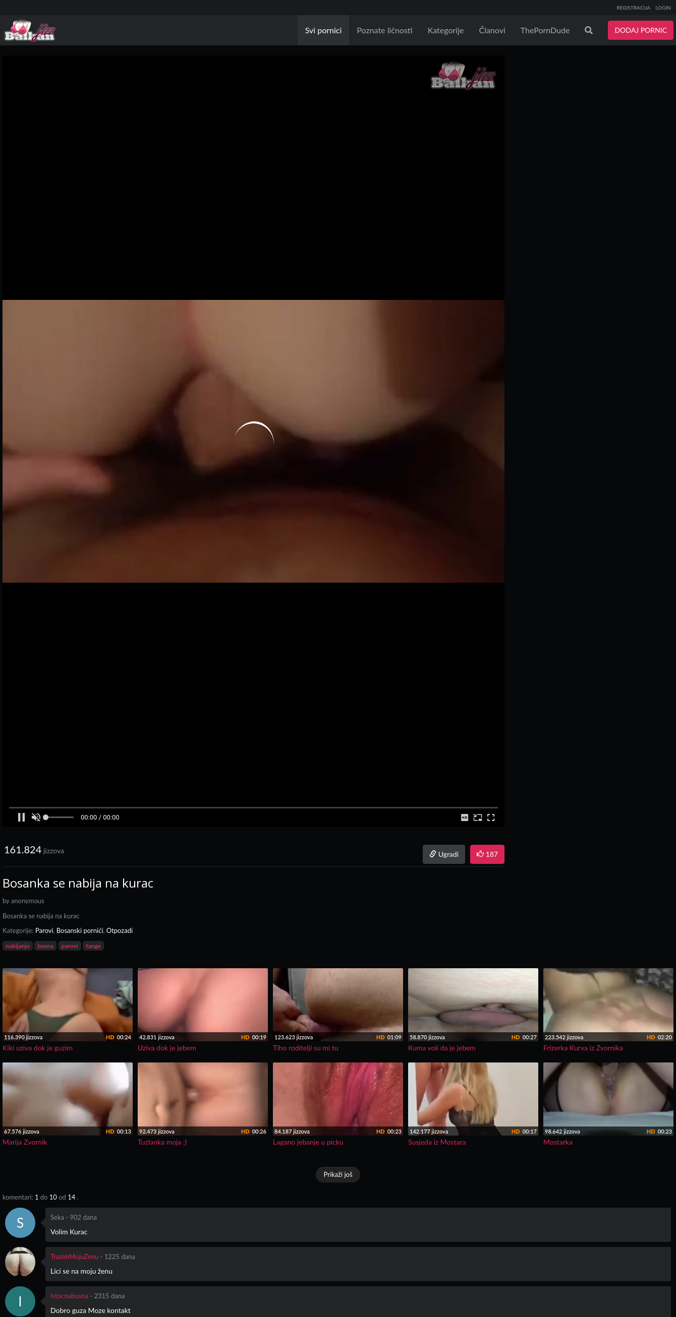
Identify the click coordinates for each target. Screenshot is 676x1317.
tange (93, 946)
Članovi (492, 30)
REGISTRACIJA (633, 8)
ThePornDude (545, 30)
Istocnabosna (69, 1296)
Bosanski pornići (80, 930)
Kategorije (446, 30)
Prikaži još (337, 1174)
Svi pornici (323, 30)
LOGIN (663, 8)
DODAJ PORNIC (640, 30)
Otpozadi (119, 930)
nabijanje (18, 946)
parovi (70, 946)
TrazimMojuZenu (74, 1256)
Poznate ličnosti (384, 30)
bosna (45, 946)
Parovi (44, 930)
